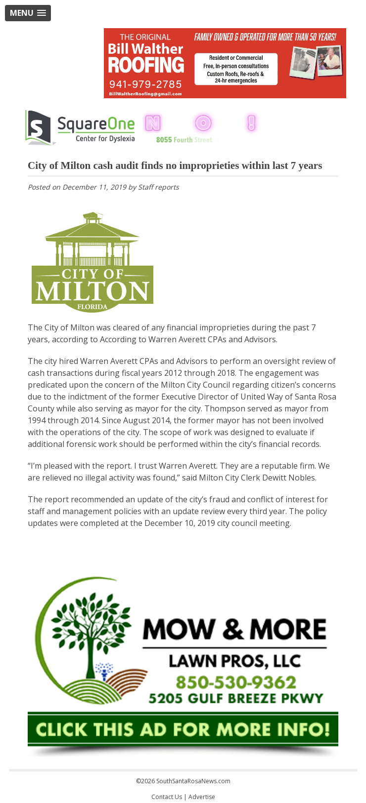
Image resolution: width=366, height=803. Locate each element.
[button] (28, 13)
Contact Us (166, 797)
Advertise (201, 797)
